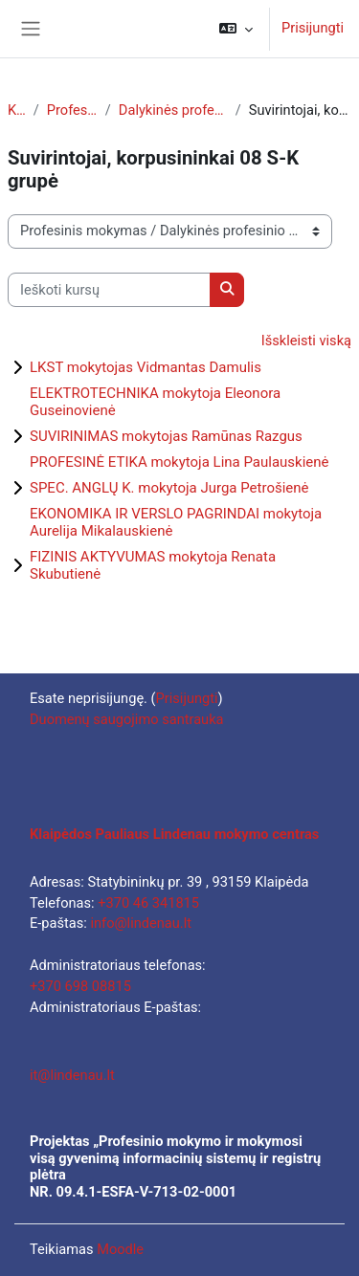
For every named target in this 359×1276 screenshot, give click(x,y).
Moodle (120, 1249)
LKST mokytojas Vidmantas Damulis (145, 367)
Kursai (17, 110)
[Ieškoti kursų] (109, 290)
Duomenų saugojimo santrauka (127, 719)
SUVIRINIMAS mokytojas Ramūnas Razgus (166, 436)
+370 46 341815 (148, 903)
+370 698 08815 (80, 986)
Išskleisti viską (306, 340)
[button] (236, 28)
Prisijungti (312, 27)
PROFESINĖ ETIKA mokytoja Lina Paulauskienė (179, 462)
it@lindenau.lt (72, 1075)
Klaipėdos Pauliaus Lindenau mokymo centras (174, 834)
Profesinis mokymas (72, 110)
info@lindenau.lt (140, 923)
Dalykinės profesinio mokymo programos (173, 110)
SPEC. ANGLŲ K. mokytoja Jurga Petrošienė (169, 487)
